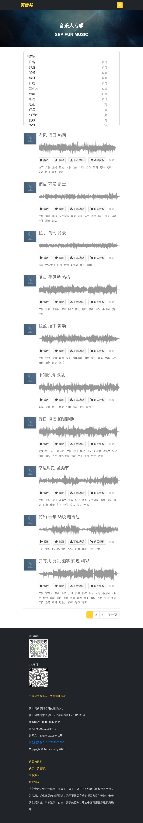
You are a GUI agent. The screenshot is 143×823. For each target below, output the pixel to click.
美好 (79, 504)
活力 (86, 216)
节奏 (107, 358)
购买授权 (97, 160)
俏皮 (93, 216)
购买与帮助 (35, 761)
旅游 (54, 167)
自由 (75, 167)
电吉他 (56, 548)
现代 (98, 548)
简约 (109, 167)
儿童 (89, 451)
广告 (47, 167)
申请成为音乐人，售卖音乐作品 (47, 695)
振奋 (65, 597)
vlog (41, 172)
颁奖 (63, 593)
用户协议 (34, 782)
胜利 (99, 597)
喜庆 (45, 504)
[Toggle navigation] (120, 5)
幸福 (86, 504)
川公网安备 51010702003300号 (48, 742)
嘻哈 (114, 216)
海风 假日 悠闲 (52, 135)
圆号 (91, 593)
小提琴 (106, 593)
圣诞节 (106, 451)
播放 (44, 160)
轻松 (61, 167)
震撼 (59, 597)
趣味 (102, 167)
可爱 (80, 216)
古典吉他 (50, 265)
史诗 (77, 593)
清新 (95, 167)
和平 (59, 504)
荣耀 (52, 597)
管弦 (84, 593)
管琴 (93, 455)
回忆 (70, 309)
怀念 (41, 313)
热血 (72, 597)
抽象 (61, 407)
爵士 (47, 220)
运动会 (62, 602)
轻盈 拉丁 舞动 (52, 325)
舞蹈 (61, 362)
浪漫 (68, 358)
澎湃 (84, 602)
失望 (81, 407)
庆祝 (82, 451)
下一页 (112, 614)
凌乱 (88, 407)
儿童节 (97, 451)
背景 (47, 309)
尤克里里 (43, 451)
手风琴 (106, 309)
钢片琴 (61, 451)
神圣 (86, 597)
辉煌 (45, 597)
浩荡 (47, 602)
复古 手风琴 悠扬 (54, 277)
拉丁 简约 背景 (52, 232)
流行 (47, 548)
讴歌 (106, 597)
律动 (100, 358)
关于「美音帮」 (38, 768)
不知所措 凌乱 (52, 374)
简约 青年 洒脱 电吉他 (59, 516)
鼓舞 (79, 597)
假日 (47, 172)
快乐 (68, 167)
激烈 (93, 597)
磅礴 (54, 602)
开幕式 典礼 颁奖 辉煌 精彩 (64, 561)
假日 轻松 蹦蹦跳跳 (56, 419)
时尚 (81, 167)
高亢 (70, 602)
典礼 (57, 593)
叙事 (63, 309)
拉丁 (41, 167)
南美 (54, 172)
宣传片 (49, 593)
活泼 (54, 220)
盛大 (72, 504)
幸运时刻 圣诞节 (54, 468)
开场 (70, 593)
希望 (52, 504)
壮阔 (113, 597)
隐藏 (111, 160)
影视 (41, 407)
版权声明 (34, 775)
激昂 (77, 602)
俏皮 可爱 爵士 (52, 184)
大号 (98, 593)
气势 (41, 602)
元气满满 (64, 216)
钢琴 (41, 220)
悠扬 (114, 309)
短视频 (74, 265)
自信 (88, 167)
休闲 (61, 172)
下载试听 (77, 160)
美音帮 (26, 5)
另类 (68, 407)
